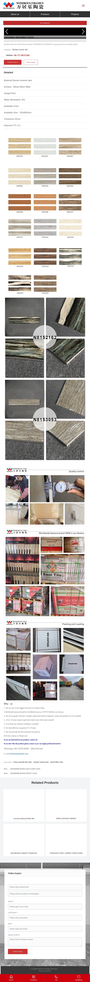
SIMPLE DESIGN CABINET (66, 818)
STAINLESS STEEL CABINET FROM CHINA (66, 853)
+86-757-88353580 (21, 55)
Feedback (78, 980)
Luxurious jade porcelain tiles (23, 818)
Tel (56, 980)
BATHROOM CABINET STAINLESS (24, 853)
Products (33, 980)
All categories (45, 23)
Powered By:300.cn (45, 971)
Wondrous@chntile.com (19, 754)
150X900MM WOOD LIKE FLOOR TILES (25, 769)
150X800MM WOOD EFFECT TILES (23, 773)
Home (11, 980)
